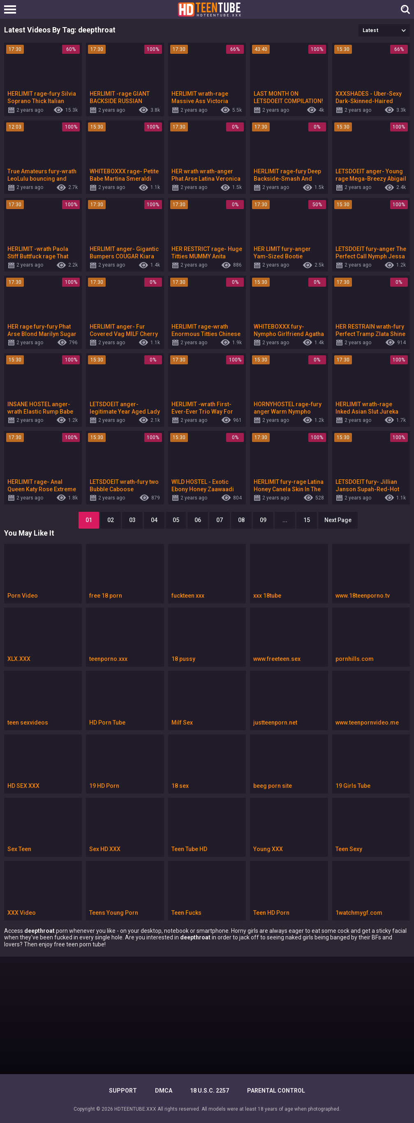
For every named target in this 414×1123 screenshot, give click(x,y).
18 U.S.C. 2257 (209, 1090)
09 (263, 520)
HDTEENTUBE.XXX (135, 1109)
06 (197, 520)
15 (306, 520)
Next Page (338, 520)
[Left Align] (12, 9)
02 (110, 520)
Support (123, 1090)
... (284, 520)
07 (219, 520)
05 (176, 520)
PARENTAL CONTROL (276, 1090)
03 (132, 520)
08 (241, 520)
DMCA (163, 1090)
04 (154, 520)
